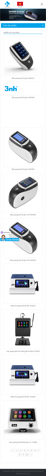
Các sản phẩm (9, 25)
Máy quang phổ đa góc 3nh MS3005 (23, 215)
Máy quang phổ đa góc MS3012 (23, 78)
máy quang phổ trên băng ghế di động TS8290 (23, 351)
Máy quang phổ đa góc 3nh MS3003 (23, 260)
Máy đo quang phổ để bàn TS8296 (23, 397)
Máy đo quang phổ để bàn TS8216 (23, 306)
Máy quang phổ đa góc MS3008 (23, 97)
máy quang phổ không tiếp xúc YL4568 (23, 442)
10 (27, 455)
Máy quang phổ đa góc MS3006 (23, 169)
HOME (5, 32)
